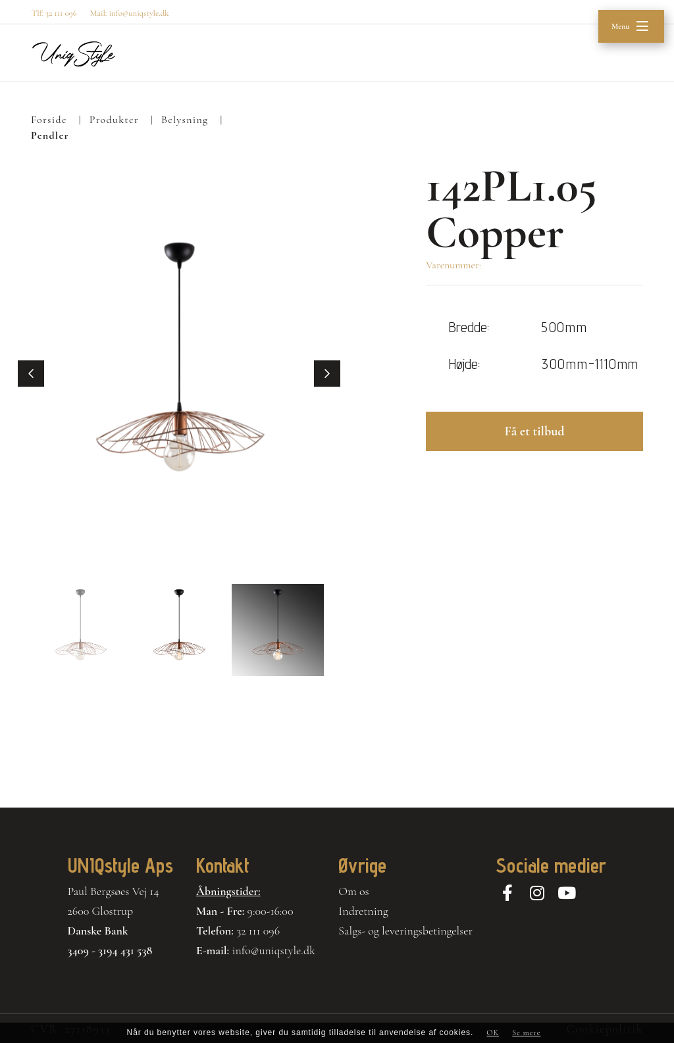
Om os (353, 891)
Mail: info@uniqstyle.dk (129, 13)
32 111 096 (258, 930)
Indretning (363, 911)
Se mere (526, 1032)
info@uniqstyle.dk (273, 950)
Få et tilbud (534, 431)
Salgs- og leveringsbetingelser (405, 930)
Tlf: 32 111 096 (54, 13)
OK (492, 1032)
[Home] (74, 53)
